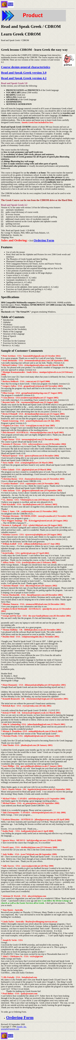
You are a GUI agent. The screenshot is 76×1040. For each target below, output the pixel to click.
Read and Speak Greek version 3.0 (23, 72)
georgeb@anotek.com (10, 1029)
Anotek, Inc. (21, 1027)
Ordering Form (44, 240)
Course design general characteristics (25, 67)
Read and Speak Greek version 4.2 (23, 78)
